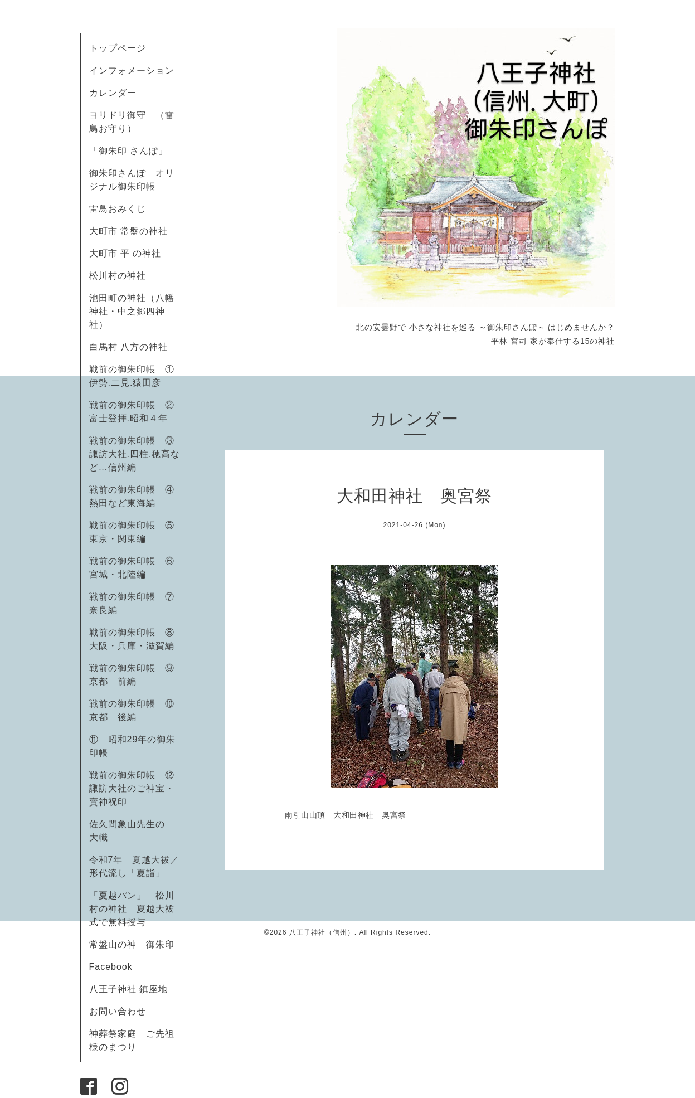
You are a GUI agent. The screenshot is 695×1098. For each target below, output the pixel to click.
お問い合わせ (117, 1011)
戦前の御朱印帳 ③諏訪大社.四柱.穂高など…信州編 (135, 454)
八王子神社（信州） (321, 932)
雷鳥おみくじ (117, 208)
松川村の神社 (117, 275)
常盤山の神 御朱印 (131, 944)
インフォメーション (131, 70)
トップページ (117, 48)
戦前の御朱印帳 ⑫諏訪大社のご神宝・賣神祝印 (131, 788)
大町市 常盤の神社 (128, 231)
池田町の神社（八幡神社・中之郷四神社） (131, 311)
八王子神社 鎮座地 (128, 989)
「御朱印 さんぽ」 (128, 151)
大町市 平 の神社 (125, 253)
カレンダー (113, 93)
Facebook (115, 966)
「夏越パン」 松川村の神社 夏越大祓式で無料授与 (131, 909)
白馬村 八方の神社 (128, 347)
